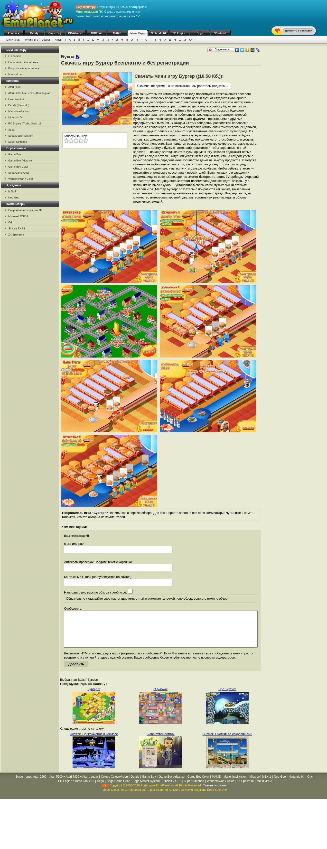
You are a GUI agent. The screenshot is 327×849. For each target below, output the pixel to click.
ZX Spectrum (16, 234)
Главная (13, 33)
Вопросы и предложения (23, 68)
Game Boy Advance (20, 160)
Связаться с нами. (215, 792)
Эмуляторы (23, 784)
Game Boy (55, 33)
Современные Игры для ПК (25, 210)
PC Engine (179, 33)
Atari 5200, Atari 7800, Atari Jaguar (29, 93)
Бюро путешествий (160, 741)
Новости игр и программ (23, 62)
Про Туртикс (227, 696)
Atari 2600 (14, 86)
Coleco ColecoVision (114, 784)
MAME (117, 33)
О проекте (14, 56)
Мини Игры (138, 33)
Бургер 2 (93, 696)
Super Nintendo (17, 141)
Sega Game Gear (18, 172)
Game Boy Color (18, 166)
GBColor (96, 33)
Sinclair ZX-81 (16, 228)
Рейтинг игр (31, 39)
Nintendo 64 (158, 33)
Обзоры (46, 39)
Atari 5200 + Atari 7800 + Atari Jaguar (73, 784)
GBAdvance (75, 33)
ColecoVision (16, 99)
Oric (10, 222)
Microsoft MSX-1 (18, 216)
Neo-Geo (13, 197)
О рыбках (161, 696)
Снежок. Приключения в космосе (94, 741)
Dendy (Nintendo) (18, 105)
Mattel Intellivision (18, 111)
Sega (200, 33)
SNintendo (220, 33)
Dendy (34, 33)
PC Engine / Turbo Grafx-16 (24, 123)
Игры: (58, 39)
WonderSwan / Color (20, 178)
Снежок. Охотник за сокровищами (227, 741)
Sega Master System (20, 135)
